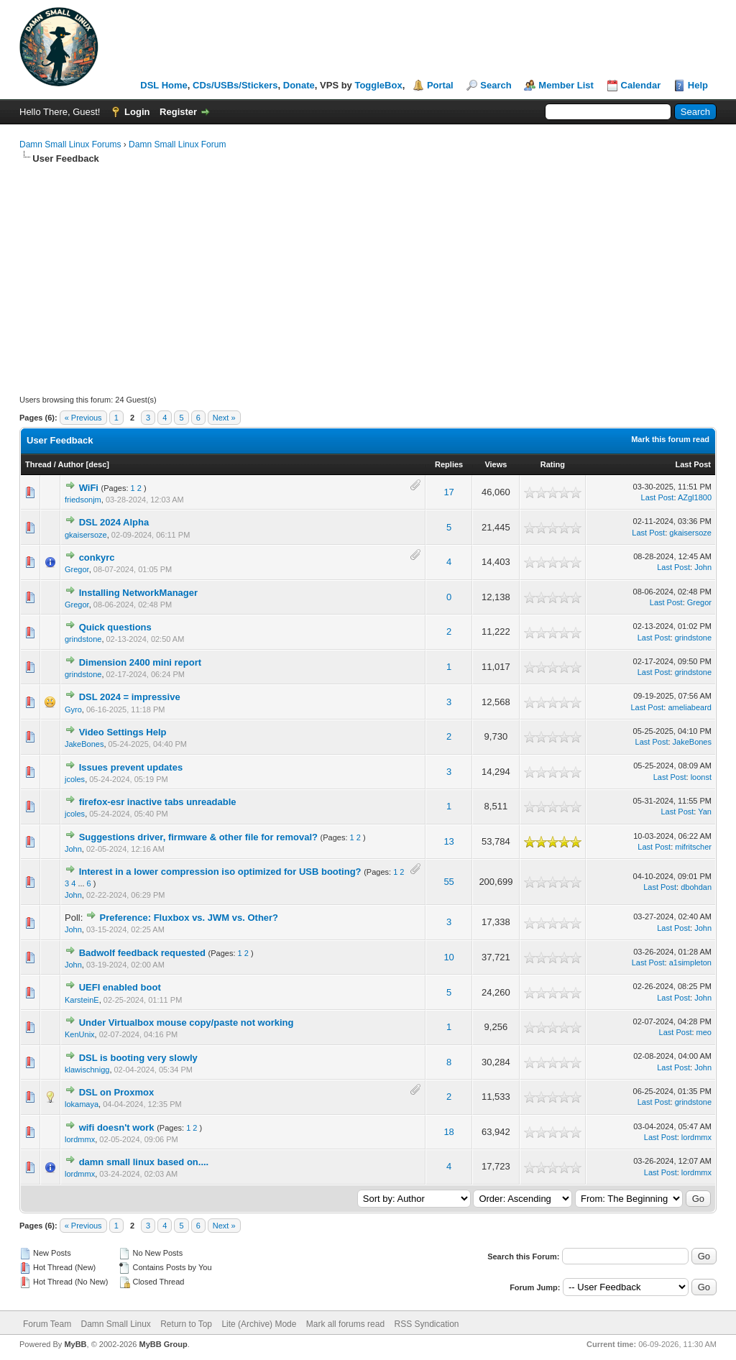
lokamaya (81, 1104)
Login (137, 111)
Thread (38, 464)
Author (70, 464)
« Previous (83, 417)
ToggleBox (378, 85)
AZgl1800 (695, 497)
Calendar (641, 85)
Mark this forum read (670, 439)
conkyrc (97, 557)
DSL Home (164, 85)
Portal (440, 85)
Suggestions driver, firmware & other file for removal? (198, 837)
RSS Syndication (426, 1324)
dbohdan (696, 887)
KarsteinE (82, 1000)
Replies (449, 464)
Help (698, 85)
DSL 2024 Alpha (114, 522)
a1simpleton (690, 962)
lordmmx (80, 1139)
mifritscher (693, 846)
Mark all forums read (345, 1324)
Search (495, 85)
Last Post (693, 464)
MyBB (75, 1344)
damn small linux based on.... (144, 1162)
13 (448, 841)
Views (495, 464)
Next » (224, 417)
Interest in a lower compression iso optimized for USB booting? (220, 871)
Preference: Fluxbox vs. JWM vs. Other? (189, 917)
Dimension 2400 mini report (140, 662)
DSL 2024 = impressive (129, 697)
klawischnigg (87, 1069)
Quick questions (115, 627)
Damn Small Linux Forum (177, 144)
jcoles (75, 779)
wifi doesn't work (117, 1127)
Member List (566, 85)
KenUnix (80, 1034)
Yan (705, 811)
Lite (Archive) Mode (258, 1324)
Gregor (77, 569)
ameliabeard (690, 707)
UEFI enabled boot (120, 987)
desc (97, 464)
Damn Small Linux (115, 1324)
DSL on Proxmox (117, 1092)
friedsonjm (83, 499)
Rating (552, 464)
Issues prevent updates (131, 767)
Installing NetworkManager (138, 592)
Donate (299, 85)
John (703, 567)
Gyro (73, 709)
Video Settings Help (123, 732)
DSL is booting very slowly (138, 1057)
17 (448, 492)
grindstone (83, 639)
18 (448, 1131)
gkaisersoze (86, 534)
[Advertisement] (368, 273)
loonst (701, 777)
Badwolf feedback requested (142, 952)
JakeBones (84, 744)
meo (704, 1032)
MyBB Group (163, 1344)
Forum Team (47, 1324)
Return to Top (186, 1324)
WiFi (88, 487)
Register (178, 111)
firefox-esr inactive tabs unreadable (157, 801)
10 (448, 957)
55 (448, 881)
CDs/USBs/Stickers (235, 85)
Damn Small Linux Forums (70, 144)
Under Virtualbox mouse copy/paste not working (186, 1022)
